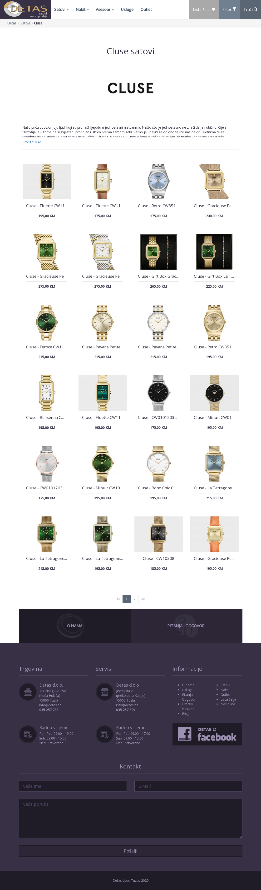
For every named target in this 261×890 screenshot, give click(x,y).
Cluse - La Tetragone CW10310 (222, 488)
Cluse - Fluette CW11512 (49, 205)
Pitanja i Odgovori (186, 625)
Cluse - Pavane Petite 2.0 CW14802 (170, 347)
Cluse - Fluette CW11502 (105, 417)
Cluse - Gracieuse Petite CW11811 (57, 276)
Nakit (82, 9)
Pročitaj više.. (32, 142)
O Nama (74, 625)
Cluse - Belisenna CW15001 (51, 417)
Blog (185, 713)
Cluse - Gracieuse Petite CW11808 (225, 558)
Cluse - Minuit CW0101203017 (222, 417)
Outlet (146, 9)
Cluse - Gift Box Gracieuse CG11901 (171, 276)
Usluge (127, 9)
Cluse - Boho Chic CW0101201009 (169, 488)
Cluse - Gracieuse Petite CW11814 (113, 276)
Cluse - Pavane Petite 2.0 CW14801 (114, 347)
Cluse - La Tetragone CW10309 (54, 558)
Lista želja (228, 699)
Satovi (61, 9)
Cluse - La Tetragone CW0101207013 (116, 558)
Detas (11, 23)
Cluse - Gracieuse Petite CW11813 (225, 205)
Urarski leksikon (188, 706)
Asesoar (105, 9)
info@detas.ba (50, 705)
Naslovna (228, 704)
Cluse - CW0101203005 (160, 417)
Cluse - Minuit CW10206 (104, 488)
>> (143, 599)
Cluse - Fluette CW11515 (105, 205)
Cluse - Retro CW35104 (215, 347)
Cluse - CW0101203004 (48, 488)
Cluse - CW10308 (158, 558)
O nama (188, 685)
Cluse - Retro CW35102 (159, 205)
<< (118, 599)
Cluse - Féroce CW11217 (48, 347)
